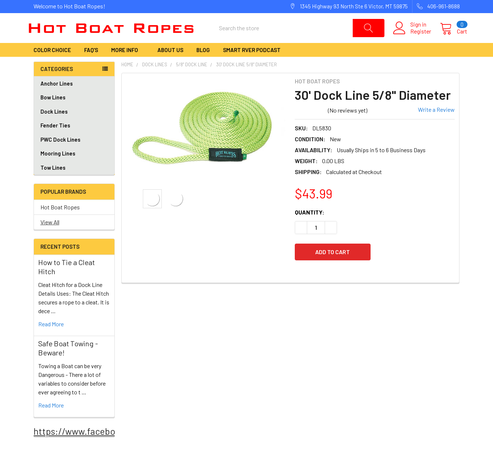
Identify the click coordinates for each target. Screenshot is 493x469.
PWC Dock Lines (60, 154)
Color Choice (52, 65)
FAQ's (91, 65)
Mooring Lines (57, 168)
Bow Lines (74, 112)
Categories (56, 83)
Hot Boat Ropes (60, 221)
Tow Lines (53, 182)
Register (413, 38)
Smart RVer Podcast (252, 65)
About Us (170, 65)
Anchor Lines (74, 98)
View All (49, 236)
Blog (203, 65)
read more (51, 338)
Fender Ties (74, 140)
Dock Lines (74, 126)
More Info (127, 65)
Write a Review (436, 124)
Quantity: (309, 226)
